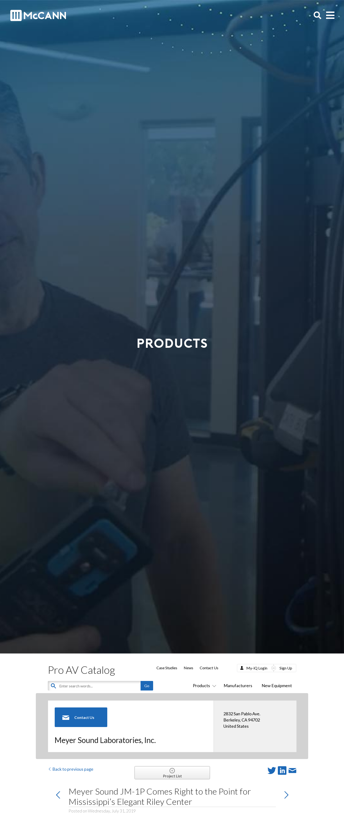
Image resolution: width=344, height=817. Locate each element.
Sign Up (286, 668)
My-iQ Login (256, 668)
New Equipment (277, 685)
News (188, 667)
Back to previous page (70, 769)
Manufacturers (238, 685)
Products (203, 685)
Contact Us (209, 667)
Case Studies (166, 667)
